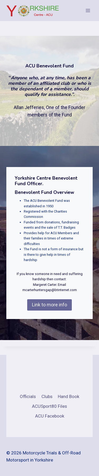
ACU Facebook (49, 416)
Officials (28, 396)
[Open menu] (88, 10)
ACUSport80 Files (49, 406)
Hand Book (68, 396)
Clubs (47, 396)
